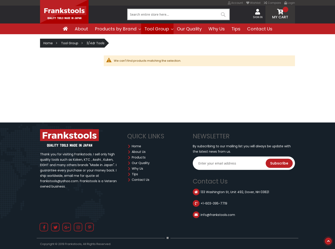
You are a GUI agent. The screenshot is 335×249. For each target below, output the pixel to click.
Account (235, 3)
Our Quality (141, 163)
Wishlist (253, 3)
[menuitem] (65, 28)
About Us (139, 152)
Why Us (137, 168)
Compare (272, 3)
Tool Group (69, 43)
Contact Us (140, 179)
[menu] (167, 28)
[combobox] (178, 14)
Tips (135, 174)
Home (48, 43)
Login (289, 3)
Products (139, 157)
